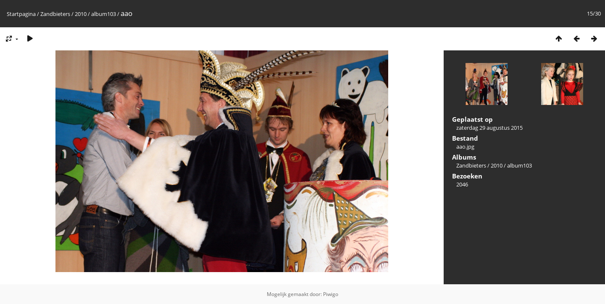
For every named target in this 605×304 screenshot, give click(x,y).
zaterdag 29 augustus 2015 (489, 127)
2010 (81, 14)
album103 (103, 14)
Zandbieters (55, 14)
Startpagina (21, 14)
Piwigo (330, 294)
